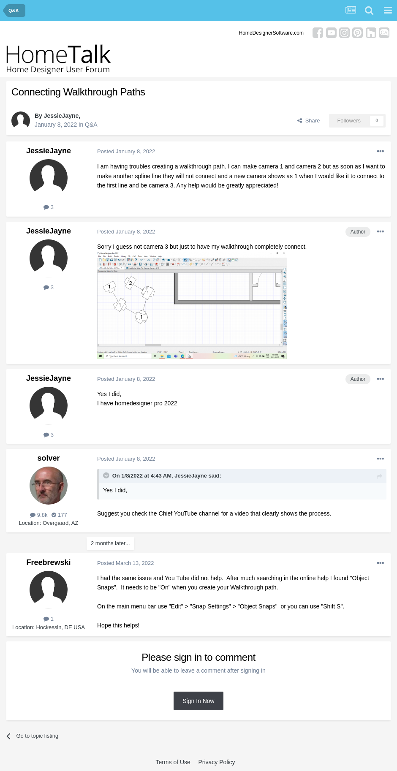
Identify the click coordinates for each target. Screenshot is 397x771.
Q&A (91, 124)
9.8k (38, 515)
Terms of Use (172, 762)
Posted (126, 151)
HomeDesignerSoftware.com (271, 33)
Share (308, 120)
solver (48, 458)
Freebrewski (48, 562)
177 (59, 515)
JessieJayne (61, 115)
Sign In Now (198, 701)
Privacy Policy (216, 762)
